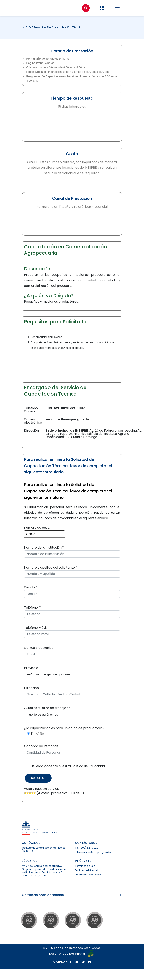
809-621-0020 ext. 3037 (65, 408)
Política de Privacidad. (88, 766)
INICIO (27, 27)
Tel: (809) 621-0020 (86, 847)
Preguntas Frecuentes (88, 874)
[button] (102, 8)
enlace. (103, 518)
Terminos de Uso (85, 866)
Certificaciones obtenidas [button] (72, 895)
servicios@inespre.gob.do (67, 419)
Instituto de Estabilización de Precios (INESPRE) (43, 849)
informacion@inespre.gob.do (93, 852)
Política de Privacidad (88, 870)
